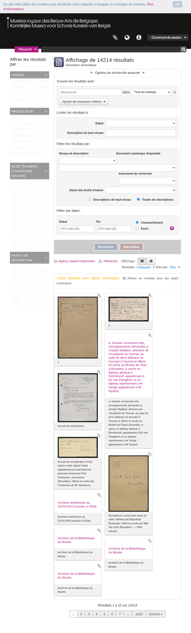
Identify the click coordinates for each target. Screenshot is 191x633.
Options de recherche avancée (117, 73)
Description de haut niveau (85, 133)
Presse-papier (115, 38)
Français (17, 88)
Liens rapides (139, 38)
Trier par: (162, 267)
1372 (14, 219)
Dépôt (100, 123)
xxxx (14, 195)
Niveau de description (21, 257)
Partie (15, 285)
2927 (14, 238)
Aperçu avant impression (74, 261)
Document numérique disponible (138, 153)
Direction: (128, 267)
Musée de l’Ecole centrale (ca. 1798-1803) (42, 149)
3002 (14, 207)
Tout (14, 118)
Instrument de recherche (135, 173)
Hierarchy (108, 261)
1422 (139, 614)
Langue (127, 38)
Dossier (16, 273)
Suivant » (155, 614)
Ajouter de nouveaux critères (83, 101)
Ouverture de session (167, 37)
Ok (177, 4)
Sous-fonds (19, 291)
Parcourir (25, 49)
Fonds (15, 297)
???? (14, 188)
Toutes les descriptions (155, 199)
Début (63, 221)
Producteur (22, 111)
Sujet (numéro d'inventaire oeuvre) (24, 171)
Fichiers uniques (23, 81)
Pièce (15, 279)
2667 (14, 201)
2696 (14, 213)
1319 (14, 225)
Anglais (16, 94)
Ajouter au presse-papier (99, 295)
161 (13, 232)
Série (15, 304)
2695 (14, 244)
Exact (142, 228)
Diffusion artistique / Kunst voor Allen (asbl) (42, 143)
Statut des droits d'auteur (86, 190)
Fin (98, 221)
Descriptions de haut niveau (109, 199)
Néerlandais (20, 100)
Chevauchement (149, 222)
